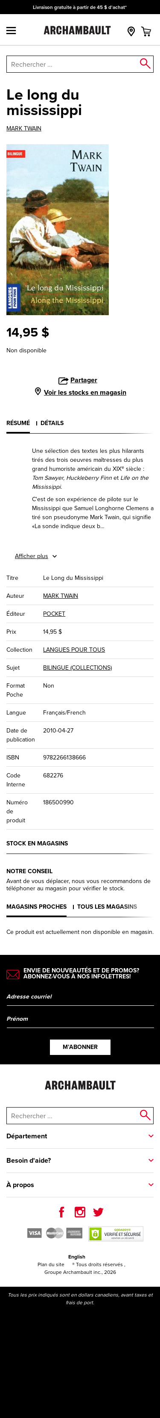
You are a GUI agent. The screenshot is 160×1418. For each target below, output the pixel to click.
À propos (20, 1185)
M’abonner (80, 1047)
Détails (52, 423)
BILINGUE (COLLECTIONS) (77, 667)
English (76, 1256)
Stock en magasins (37, 843)
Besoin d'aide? (28, 1160)
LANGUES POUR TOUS (74, 649)
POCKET (54, 613)
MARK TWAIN (23, 129)
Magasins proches (36, 906)
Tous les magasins (107, 906)
